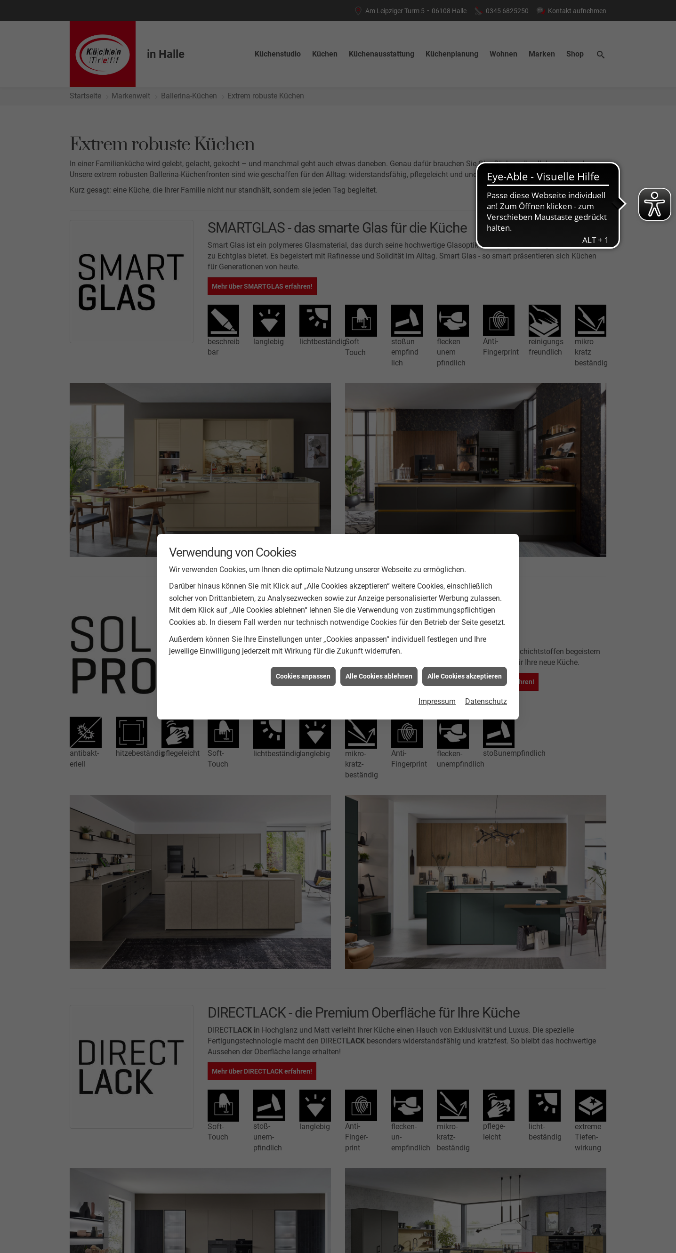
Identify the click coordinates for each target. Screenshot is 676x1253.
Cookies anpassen (303, 676)
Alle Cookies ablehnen (379, 676)
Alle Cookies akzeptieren (464, 676)
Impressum (437, 701)
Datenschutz (486, 701)
